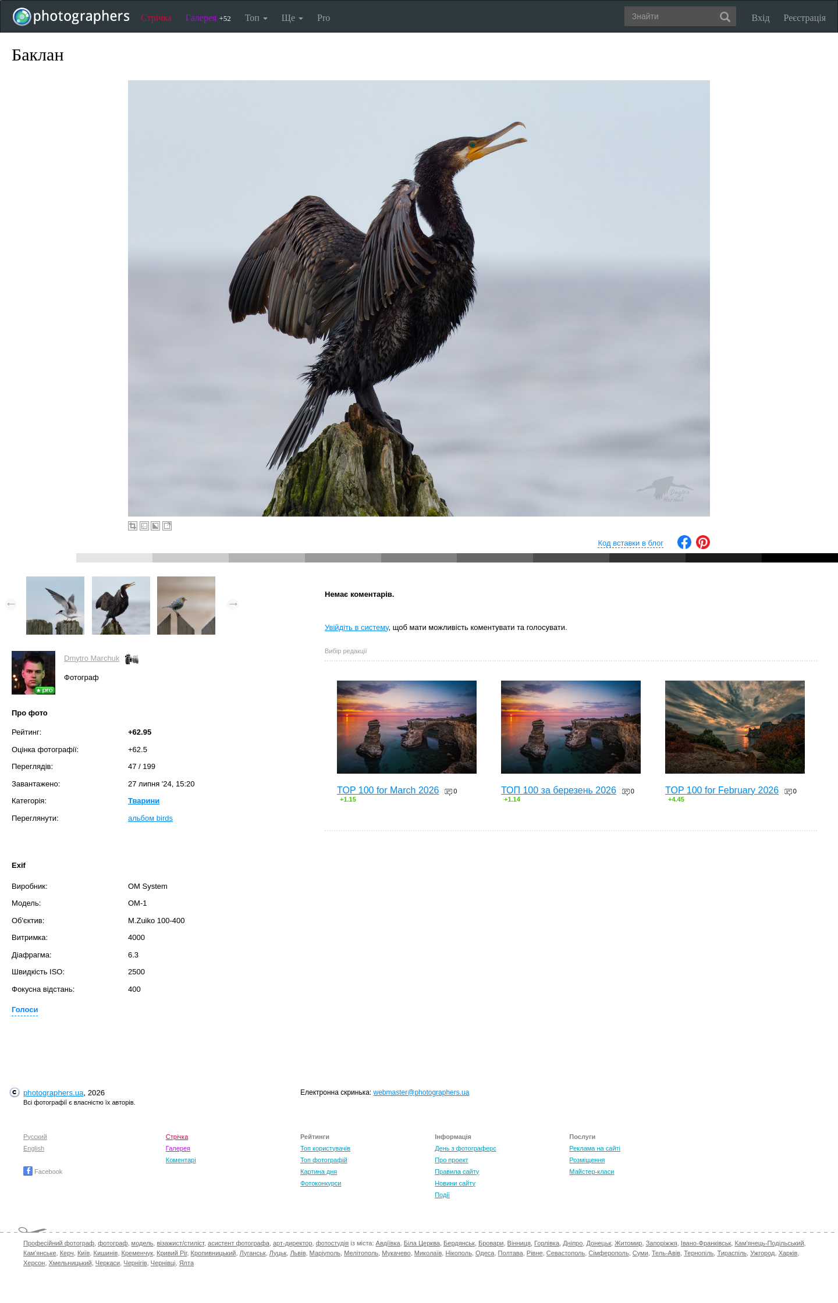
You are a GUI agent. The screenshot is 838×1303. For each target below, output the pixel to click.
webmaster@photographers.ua (422, 1092)
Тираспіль (732, 1252)
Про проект (451, 1159)
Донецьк (598, 1243)
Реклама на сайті (594, 1148)
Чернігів (135, 1262)
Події (442, 1194)
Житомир (628, 1243)
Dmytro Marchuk (91, 658)
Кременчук (137, 1252)
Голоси (25, 1009)
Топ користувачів (325, 1148)
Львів (298, 1252)
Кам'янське (39, 1252)
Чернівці (163, 1262)
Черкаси (107, 1262)
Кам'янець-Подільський (769, 1243)
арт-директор (293, 1243)
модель (143, 1243)
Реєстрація (805, 18)
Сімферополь (608, 1252)
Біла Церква (422, 1243)
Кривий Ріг (172, 1252)
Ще (292, 18)
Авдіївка (388, 1243)
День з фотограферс (465, 1148)
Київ (83, 1252)
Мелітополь (361, 1252)
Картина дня (318, 1171)
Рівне (535, 1252)
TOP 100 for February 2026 (722, 790)
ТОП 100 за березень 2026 (558, 790)
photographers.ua (53, 1092)
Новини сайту (455, 1183)
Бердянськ (459, 1243)
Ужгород (762, 1252)
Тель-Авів (666, 1252)
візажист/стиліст (180, 1243)
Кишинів (105, 1252)
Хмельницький (70, 1262)
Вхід (761, 18)
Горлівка (546, 1243)
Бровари (491, 1243)
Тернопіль (698, 1252)
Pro (323, 18)
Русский (35, 1136)
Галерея (208, 18)
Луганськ (253, 1252)
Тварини (143, 800)
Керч (67, 1252)
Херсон (34, 1262)
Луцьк (278, 1252)
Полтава (510, 1252)
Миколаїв (428, 1252)
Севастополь (565, 1252)
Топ (256, 18)
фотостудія (332, 1243)
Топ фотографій (323, 1159)
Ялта (186, 1262)
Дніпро (573, 1243)
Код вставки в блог (630, 543)
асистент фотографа (238, 1243)
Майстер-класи (591, 1171)
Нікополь (458, 1252)
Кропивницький (213, 1252)
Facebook (42, 1171)
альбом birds (150, 818)
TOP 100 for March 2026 (388, 790)
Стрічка (156, 18)
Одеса (484, 1252)
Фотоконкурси (320, 1183)
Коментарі (181, 1159)
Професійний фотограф (58, 1243)
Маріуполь (325, 1252)
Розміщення (587, 1159)
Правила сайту (457, 1171)
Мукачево (396, 1252)
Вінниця (519, 1243)
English (33, 1148)
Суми (640, 1252)
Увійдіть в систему (357, 627)
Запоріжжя (661, 1243)
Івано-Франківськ (706, 1243)
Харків (788, 1252)
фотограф (112, 1243)
